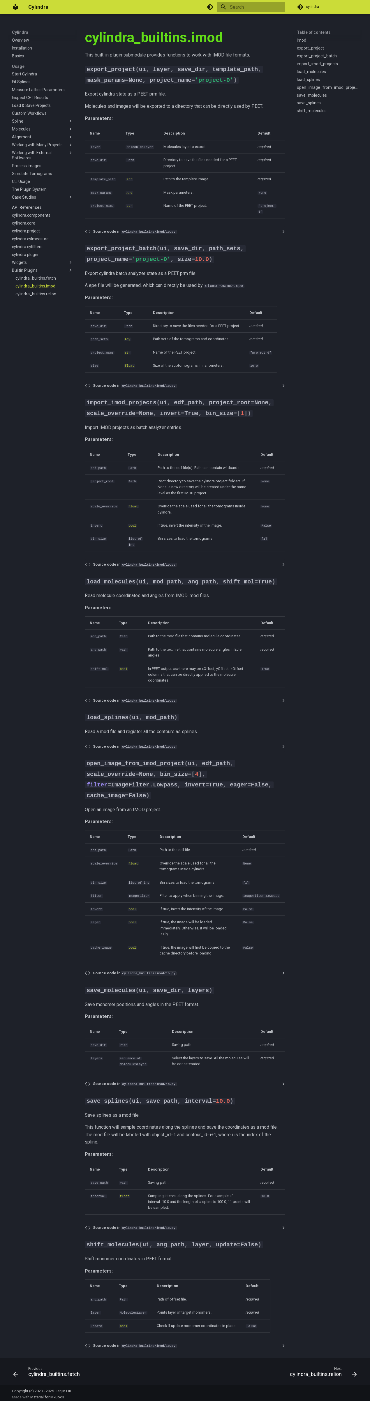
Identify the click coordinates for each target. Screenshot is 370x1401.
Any (129, 192)
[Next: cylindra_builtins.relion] (322, 1370)
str (129, 179)
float (129, 365)
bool (132, 524)
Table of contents (314, 32)
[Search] (251, 7)
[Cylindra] (15, 7)
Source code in (134, 231)
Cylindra (20, 32)
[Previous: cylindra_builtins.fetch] (48, 1370)
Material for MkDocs (47, 1394)
